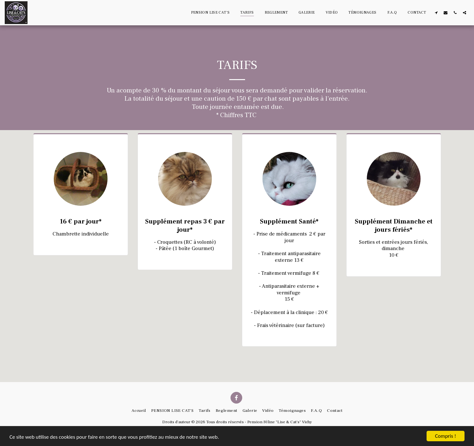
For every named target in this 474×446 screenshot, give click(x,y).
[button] (436, 12)
